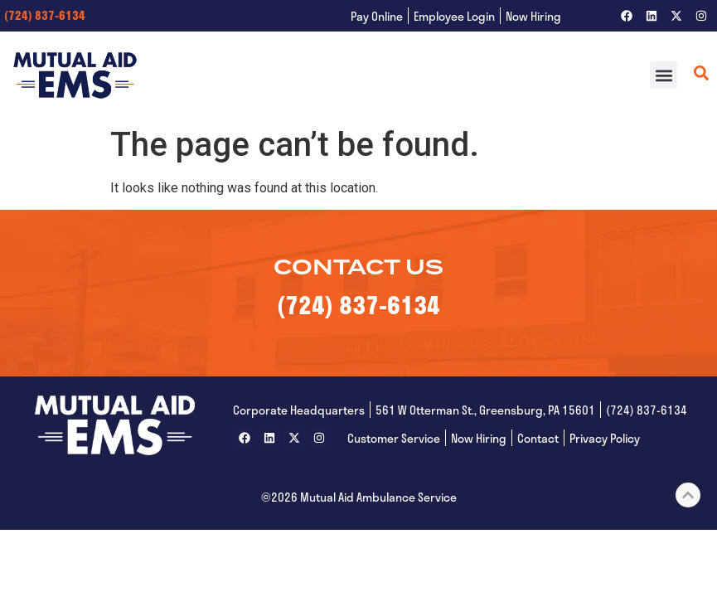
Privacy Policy (604, 438)
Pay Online (377, 16)
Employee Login (454, 16)
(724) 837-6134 (44, 15)
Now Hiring (533, 16)
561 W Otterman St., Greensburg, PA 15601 (485, 410)
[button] (663, 75)
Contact (538, 438)
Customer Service (393, 438)
